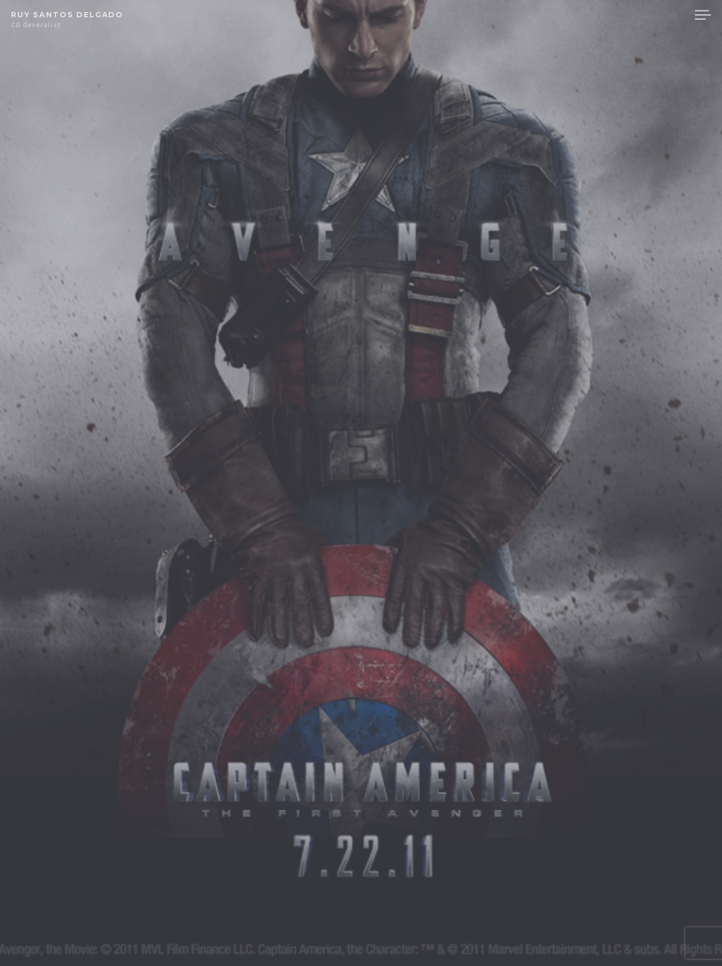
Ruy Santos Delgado (67, 14)
